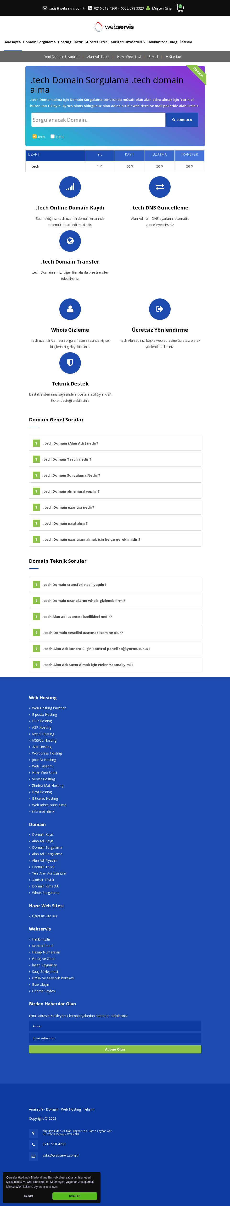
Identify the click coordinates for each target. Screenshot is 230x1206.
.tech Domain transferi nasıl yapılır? (70, 584)
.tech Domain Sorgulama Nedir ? (66, 475)
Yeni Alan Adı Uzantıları (49, 873)
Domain (52, 1109)
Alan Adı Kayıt (42, 841)
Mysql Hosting (43, 734)
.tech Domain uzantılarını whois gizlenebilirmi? (79, 600)
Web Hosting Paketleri (49, 708)
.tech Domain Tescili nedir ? (62, 459)
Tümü (59, 136)
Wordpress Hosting (47, 753)
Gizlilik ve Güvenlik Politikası (53, 978)
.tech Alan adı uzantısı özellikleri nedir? (72, 616)
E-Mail (153, 56)
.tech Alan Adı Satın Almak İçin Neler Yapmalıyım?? (83, 664)
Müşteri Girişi (162, 8)
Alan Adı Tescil (98, 56)
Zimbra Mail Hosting (47, 785)
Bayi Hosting (42, 792)
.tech (41, 136)
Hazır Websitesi (129, 56)
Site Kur (175, 56)
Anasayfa (13, 42)
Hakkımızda (158, 42)
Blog (173, 42)
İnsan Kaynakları (44, 965)
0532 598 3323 (132, 8)
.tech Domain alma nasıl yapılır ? (66, 491)
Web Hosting (71, 1109)
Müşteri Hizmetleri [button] (128, 42)
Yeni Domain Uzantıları (61, 56)
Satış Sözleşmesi (45, 971)
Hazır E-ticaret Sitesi (91, 42)
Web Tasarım (42, 766)
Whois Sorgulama (45, 892)
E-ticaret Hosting (45, 798)
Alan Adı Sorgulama (47, 854)
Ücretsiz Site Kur (44, 916)
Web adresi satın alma (49, 805)
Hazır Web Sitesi (44, 772)
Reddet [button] (28, 1196)
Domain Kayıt (42, 834)
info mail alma (43, 811)
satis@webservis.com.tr (67, 8)
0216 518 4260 (106, 8)
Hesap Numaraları (46, 952)
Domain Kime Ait (45, 886)
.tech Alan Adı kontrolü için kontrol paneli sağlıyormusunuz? (92, 648)
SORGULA (182, 119)
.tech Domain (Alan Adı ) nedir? (65, 443)
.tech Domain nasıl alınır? (60, 523)
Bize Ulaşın (40, 984)
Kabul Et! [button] (74, 1196)
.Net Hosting (41, 746)
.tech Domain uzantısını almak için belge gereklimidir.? (86, 539)
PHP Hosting (42, 721)
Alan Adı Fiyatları (44, 860)
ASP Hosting (41, 727)
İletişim (186, 42)
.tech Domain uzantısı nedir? (63, 507)
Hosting (64, 42)
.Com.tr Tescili (43, 879)
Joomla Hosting (44, 759)
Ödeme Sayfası (44, 991)
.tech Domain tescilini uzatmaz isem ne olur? (78, 632)
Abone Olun (115, 1049)
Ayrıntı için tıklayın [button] (46, 1187)
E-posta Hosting (44, 714)
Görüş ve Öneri (43, 958)
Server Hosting (43, 779)
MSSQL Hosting (44, 740)
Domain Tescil (43, 867)
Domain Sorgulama (39, 42)
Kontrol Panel (42, 945)
